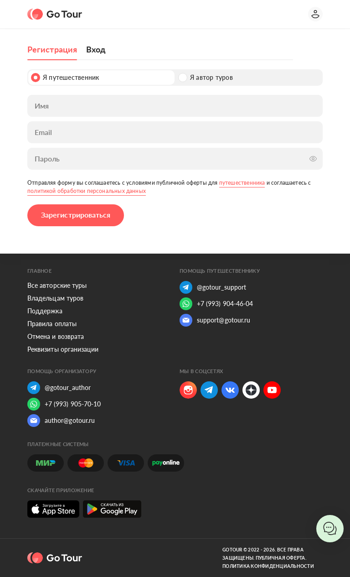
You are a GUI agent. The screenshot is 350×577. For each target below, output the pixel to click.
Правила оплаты (52, 323)
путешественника (242, 182)
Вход (95, 49)
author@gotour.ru (61, 420)
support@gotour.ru (215, 320)
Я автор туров (205, 77)
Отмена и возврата (55, 336)
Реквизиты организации (62, 349)
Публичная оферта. (281, 558)
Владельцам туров (55, 298)
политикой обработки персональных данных (86, 190)
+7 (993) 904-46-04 (216, 303)
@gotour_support (213, 287)
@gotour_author (59, 387)
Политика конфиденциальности (268, 566)
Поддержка (44, 311)
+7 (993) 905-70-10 (64, 404)
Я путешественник (65, 77)
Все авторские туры (57, 285)
